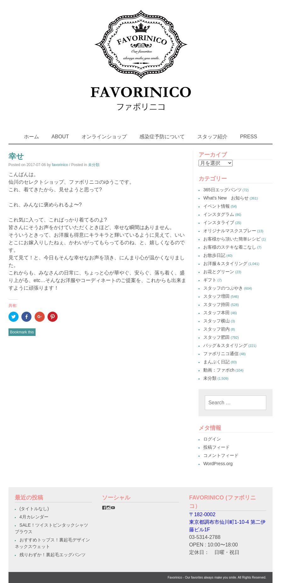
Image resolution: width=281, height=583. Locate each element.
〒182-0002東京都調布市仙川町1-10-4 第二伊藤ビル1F (227, 522)
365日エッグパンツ (222, 189)
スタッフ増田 (216, 296)
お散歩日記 (214, 255)
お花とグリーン (218, 271)
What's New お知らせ (226, 197)
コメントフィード (221, 455)
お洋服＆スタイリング (225, 263)
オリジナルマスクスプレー (229, 230)
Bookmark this (22, 332)
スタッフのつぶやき (223, 288)
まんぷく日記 (216, 361)
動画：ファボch (218, 369)
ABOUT (60, 136)
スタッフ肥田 (216, 337)
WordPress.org (218, 463)
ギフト (209, 279)
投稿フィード (216, 447)
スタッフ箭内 (216, 329)
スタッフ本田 (216, 312)
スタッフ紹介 (212, 136)
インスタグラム (218, 214)
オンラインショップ (104, 136)
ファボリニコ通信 (221, 353)
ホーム (31, 136)
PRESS (248, 136)
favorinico (60, 165)
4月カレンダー (34, 516)
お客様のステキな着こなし (229, 247)
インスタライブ (218, 222)
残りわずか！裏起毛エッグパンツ (53, 554)
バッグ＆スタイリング (225, 345)
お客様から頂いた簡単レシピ (232, 238)
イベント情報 (216, 206)
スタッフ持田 (216, 304)
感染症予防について (162, 136)
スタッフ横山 (216, 320)
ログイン (212, 439)
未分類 (93, 165)
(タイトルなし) (34, 508)
